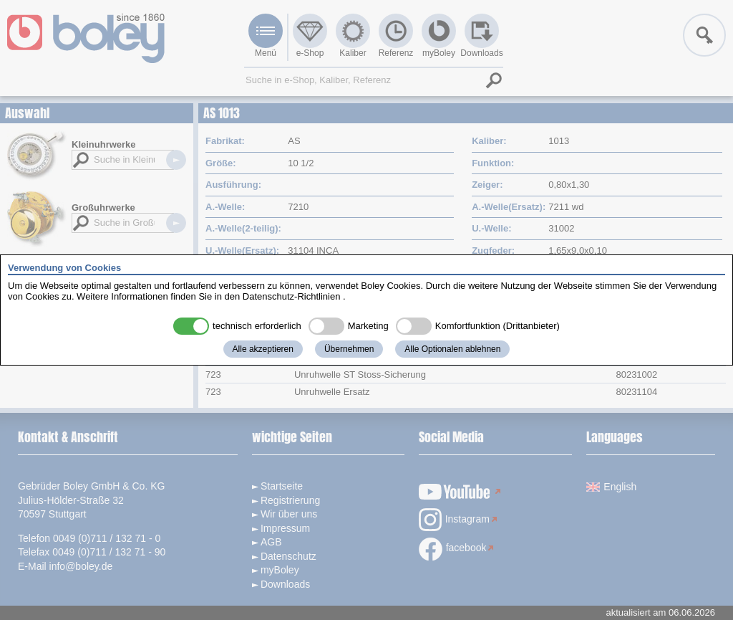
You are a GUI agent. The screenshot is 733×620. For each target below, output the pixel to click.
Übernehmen (349, 349)
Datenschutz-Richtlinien (292, 296)
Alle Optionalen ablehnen (452, 349)
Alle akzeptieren (263, 349)
